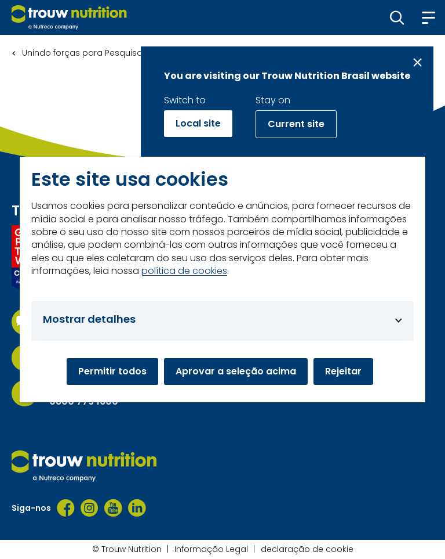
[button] (397, 17)
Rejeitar (343, 371)
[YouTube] (113, 508)
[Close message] (417, 62)
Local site (198, 123)
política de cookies (184, 271)
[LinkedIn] (137, 508)
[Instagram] (90, 508)
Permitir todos (112, 371)
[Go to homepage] (69, 17)
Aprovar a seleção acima (236, 371)
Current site (296, 124)
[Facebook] (66, 508)
